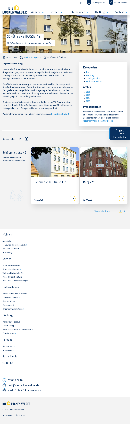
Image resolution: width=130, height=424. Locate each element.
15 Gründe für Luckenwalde (14, 245)
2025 (88, 95)
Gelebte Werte (9, 301)
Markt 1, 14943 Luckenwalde (24, 390)
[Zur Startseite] (81, 2)
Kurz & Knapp (8, 325)
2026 (88, 92)
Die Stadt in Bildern (11, 248)
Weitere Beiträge (102, 211)
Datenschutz (8, 346)
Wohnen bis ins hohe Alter (14, 273)
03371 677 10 (15, 380)
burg (88, 72)
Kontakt (119, 12)
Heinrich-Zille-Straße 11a (50, 182)
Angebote (7, 241)
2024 (88, 98)
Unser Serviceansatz (11, 265)
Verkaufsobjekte (32, 57)
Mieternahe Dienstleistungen (15, 280)
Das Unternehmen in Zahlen (15, 293)
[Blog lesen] (73, 198)
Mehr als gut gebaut (11, 321)
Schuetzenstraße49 (60, 114)
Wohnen (35, 12)
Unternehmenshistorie (13, 309)
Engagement (8, 305)
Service (54, 12)
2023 (88, 101)
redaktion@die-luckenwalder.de (98, 120)
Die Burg (100, 12)
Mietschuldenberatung (12, 277)
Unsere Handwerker (11, 269)
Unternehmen (77, 12)
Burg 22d (89, 182)
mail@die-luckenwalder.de (23, 385)
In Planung (7, 252)
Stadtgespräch (93, 78)
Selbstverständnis (10, 297)
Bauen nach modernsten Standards (18, 329)
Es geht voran (8, 333)
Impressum (7, 350)
